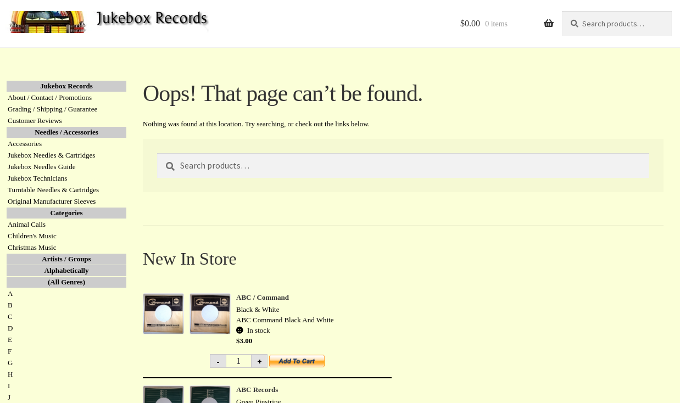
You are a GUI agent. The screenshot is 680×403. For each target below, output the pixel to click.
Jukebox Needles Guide (41, 167)
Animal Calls (27, 224)
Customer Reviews (35, 120)
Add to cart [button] (303, 365)
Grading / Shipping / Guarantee (52, 109)
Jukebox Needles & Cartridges (51, 155)
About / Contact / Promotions (50, 97)
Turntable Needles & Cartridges (53, 190)
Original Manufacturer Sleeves (52, 201)
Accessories (25, 143)
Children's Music (32, 236)
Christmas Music (32, 247)
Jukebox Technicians (37, 178)
